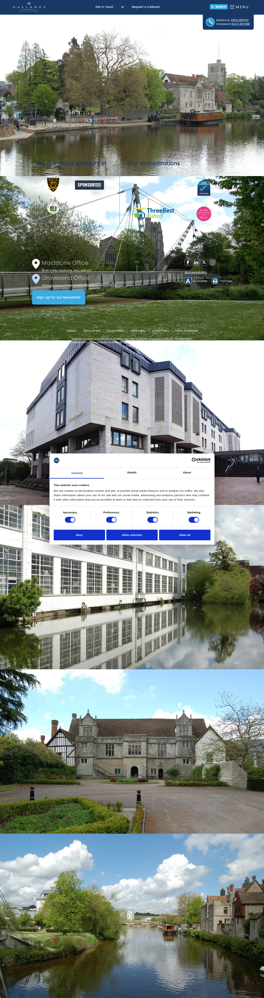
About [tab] (187, 472)
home (110, 122)
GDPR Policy (138, 331)
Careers (72, 331)
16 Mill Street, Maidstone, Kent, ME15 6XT (67, 270)
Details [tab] (132, 472)
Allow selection (132, 534)
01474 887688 (241, 24)
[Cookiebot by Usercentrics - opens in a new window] (194, 460)
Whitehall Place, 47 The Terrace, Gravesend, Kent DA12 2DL (79, 285)
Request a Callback (146, 7)
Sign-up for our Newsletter (59, 297)
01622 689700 (240, 20)
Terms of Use (91, 331)
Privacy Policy (115, 331)
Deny (79, 534)
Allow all (184, 534)
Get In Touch (104, 7)
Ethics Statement (187, 331)
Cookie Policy (160, 331)
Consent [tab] (77, 473)
